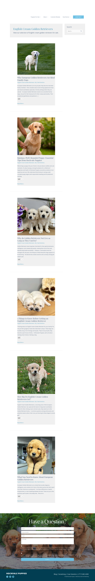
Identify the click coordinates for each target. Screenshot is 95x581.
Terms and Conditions (50, 562)
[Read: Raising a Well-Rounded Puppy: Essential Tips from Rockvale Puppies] (36, 136)
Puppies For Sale (35, 17)
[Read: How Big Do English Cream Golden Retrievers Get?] (36, 375)
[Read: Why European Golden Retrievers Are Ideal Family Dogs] (36, 59)
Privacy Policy (42, 562)
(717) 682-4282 (83, 574)
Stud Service (66, 17)
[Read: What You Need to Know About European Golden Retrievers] (36, 455)
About (45, 17)
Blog (55, 574)
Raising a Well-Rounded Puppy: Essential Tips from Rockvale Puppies (35, 159)
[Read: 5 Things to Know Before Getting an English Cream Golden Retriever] (36, 297)
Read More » (20, 103)
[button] (78, 17)
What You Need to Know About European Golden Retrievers (35, 478)
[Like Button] (19, 99)
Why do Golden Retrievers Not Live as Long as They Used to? (33, 239)
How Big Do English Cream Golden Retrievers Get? (32, 397)
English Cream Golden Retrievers (25, 82)
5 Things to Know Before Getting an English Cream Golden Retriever (32, 319)
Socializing (62, 574)
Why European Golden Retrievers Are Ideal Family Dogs (36, 78)
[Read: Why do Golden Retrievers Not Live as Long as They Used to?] (36, 216)
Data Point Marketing (84, 576)
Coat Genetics (72, 574)
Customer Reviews (55, 17)
